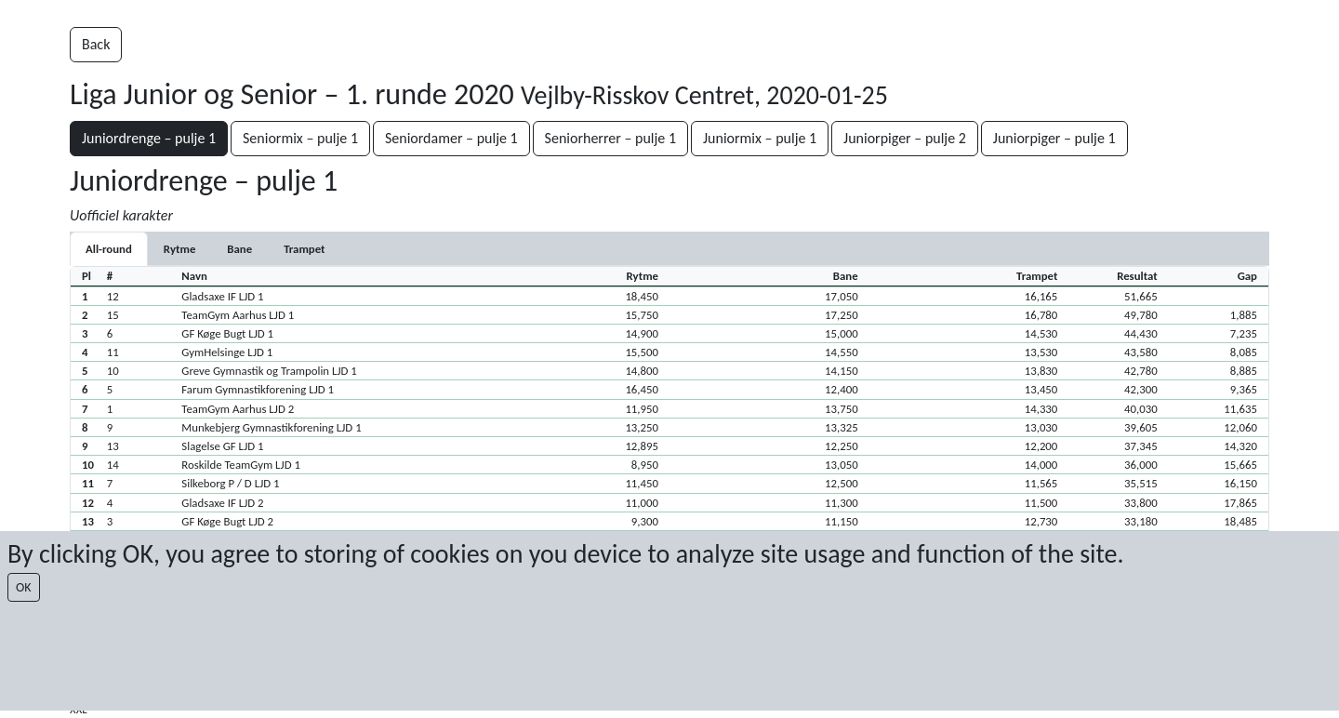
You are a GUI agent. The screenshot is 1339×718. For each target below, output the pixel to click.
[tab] (179, 249)
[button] (669, 295)
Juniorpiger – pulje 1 (1054, 138)
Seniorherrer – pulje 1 (610, 138)
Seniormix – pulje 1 (300, 138)
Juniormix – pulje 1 (759, 138)
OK (24, 587)
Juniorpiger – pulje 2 (904, 138)
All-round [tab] (109, 249)
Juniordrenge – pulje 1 (149, 138)
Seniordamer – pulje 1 (451, 138)
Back (96, 44)
